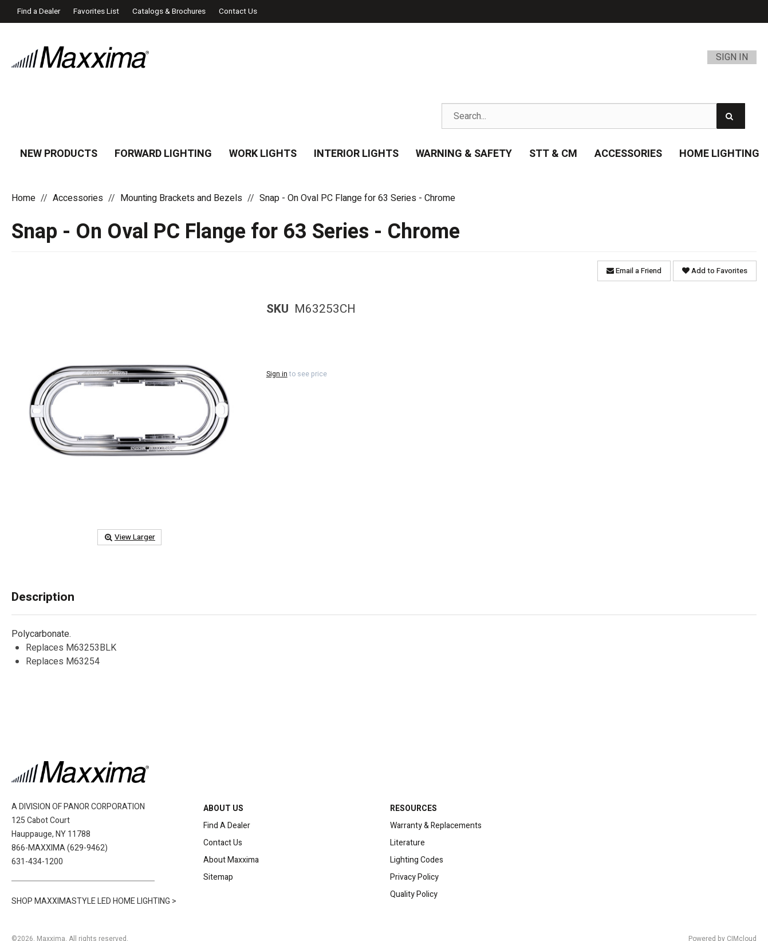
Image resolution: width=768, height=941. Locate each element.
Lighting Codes (416, 860)
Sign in (276, 374)
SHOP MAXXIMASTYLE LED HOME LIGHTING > (93, 901)
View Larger (129, 537)
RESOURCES (413, 808)
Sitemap (218, 877)
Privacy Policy (414, 877)
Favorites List (96, 11)
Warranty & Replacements (436, 826)
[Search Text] (593, 116)
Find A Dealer (226, 826)
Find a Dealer (38, 11)
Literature (407, 843)
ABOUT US (223, 808)
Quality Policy (414, 894)
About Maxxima (231, 860)
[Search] (730, 116)
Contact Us (238, 11)
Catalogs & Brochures (169, 11)
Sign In (732, 57)
